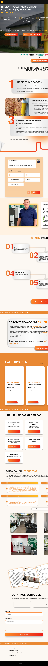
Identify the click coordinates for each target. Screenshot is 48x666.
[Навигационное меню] (2, 2)
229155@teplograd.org (13, 656)
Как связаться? (9, 626)
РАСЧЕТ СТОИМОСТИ (36, 649)
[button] (32, 34)
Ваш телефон (8, 619)
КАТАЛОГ (33, 653)
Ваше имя (7, 611)
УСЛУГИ (33, 651)
